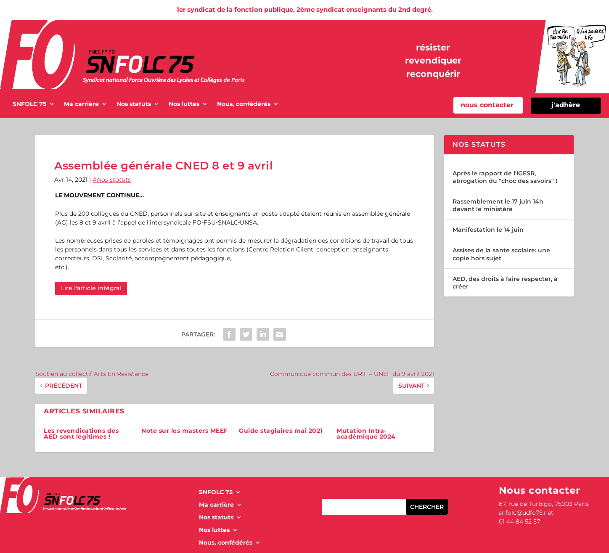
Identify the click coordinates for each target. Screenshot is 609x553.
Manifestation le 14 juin (488, 229)
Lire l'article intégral (91, 288)
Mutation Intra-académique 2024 (366, 433)
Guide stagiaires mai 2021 (281, 430)
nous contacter (487, 105)
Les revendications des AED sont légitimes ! (81, 433)
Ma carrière (81, 104)
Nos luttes (184, 104)
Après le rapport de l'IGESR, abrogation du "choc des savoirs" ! (505, 177)
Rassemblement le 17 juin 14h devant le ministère (498, 205)
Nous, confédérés (243, 104)
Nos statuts (134, 104)
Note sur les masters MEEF (184, 430)
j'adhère (565, 105)
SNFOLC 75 (29, 104)
